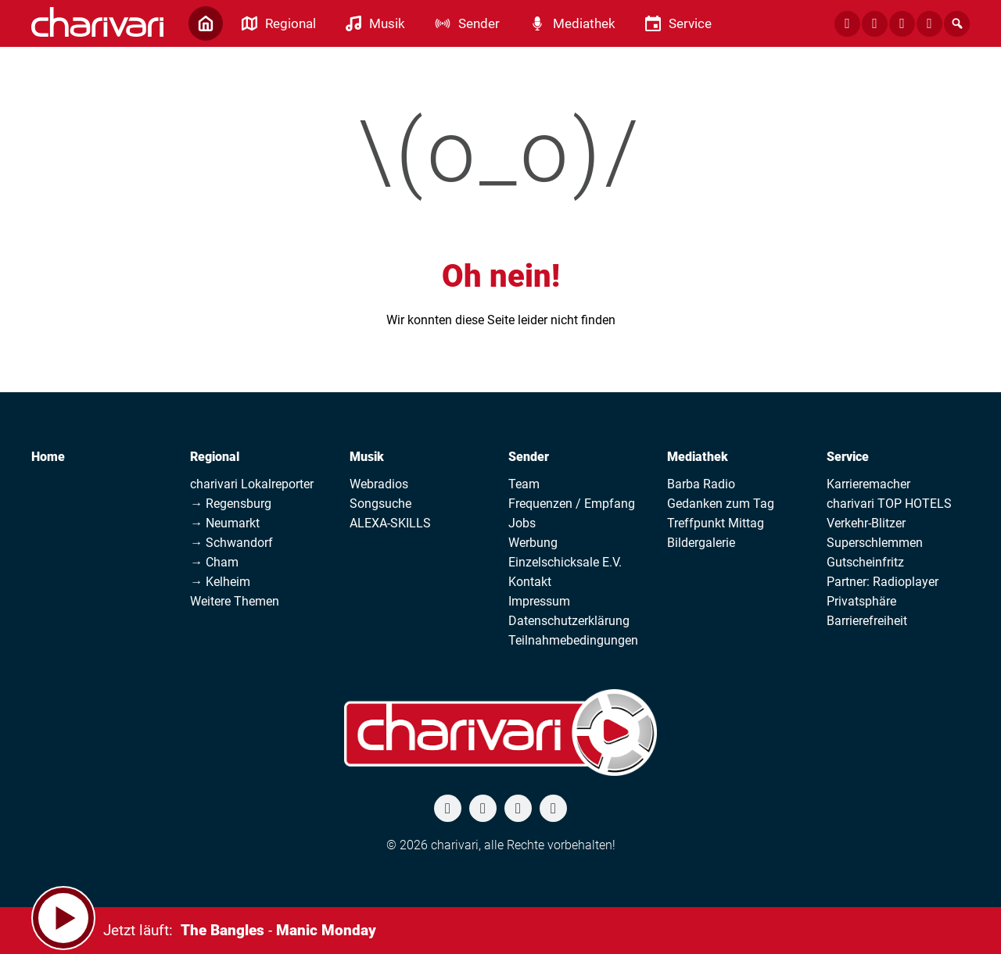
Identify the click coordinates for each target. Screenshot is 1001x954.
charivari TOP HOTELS (889, 503)
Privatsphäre (861, 601)
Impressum (539, 601)
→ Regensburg (230, 503)
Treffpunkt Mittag (715, 523)
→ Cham (214, 562)
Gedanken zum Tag (720, 503)
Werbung (533, 542)
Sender (528, 456)
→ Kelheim (220, 581)
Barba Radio (701, 484)
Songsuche (380, 503)
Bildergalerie (701, 542)
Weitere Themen (234, 601)
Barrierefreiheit (867, 620)
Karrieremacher (868, 484)
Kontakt (529, 581)
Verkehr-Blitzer (866, 523)
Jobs (522, 523)
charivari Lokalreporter (252, 484)
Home (48, 456)
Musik (367, 456)
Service (848, 456)
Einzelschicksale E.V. (565, 562)
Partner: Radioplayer (882, 581)
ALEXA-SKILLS (390, 523)
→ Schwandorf (231, 542)
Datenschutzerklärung (569, 620)
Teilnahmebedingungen (573, 640)
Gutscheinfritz (865, 562)
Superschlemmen (875, 542)
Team (524, 484)
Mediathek (697, 456)
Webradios (379, 484)
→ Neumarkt (225, 523)
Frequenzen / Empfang (571, 503)
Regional (214, 456)
